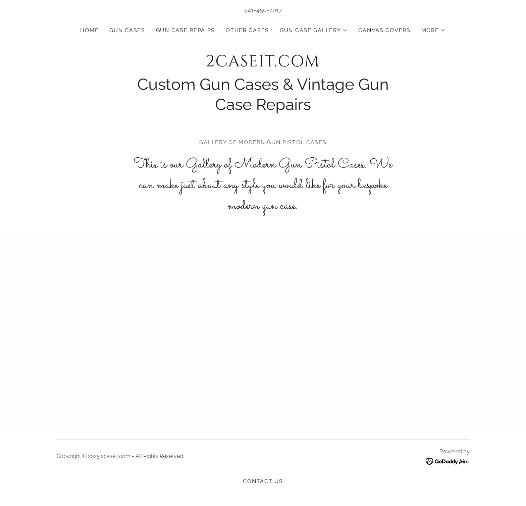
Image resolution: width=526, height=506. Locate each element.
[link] (263, 64)
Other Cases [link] (247, 30)
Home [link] (89, 30)
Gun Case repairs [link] (185, 30)
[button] (314, 31)
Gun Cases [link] (127, 30)
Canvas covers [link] (384, 30)
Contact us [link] (263, 481)
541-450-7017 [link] (263, 9)
